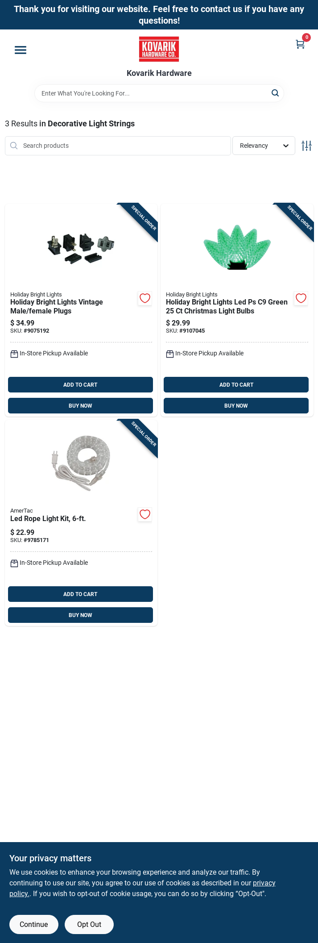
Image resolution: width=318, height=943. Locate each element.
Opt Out (89, 924)
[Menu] (20, 50)
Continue (34, 924)
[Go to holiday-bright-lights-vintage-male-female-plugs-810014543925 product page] (81, 310)
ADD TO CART (80, 385)
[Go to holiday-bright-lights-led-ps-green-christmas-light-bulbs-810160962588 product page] (237, 310)
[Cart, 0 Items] (300, 44)
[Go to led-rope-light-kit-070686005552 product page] (81, 523)
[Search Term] (159, 93)
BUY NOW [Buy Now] (80, 406)
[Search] (275, 92)
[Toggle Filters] (306, 146)
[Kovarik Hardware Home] (159, 49)
